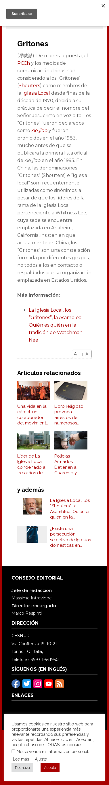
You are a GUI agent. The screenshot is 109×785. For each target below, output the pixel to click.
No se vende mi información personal (52, 751)
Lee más (21, 759)
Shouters (29, 85)
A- (87, 354)
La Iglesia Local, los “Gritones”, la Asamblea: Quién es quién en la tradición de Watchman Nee (56, 325)
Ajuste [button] (41, 759)
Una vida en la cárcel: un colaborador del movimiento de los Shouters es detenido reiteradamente (33, 415)
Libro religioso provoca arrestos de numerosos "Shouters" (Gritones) (68, 415)
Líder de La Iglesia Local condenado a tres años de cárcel (31, 465)
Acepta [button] (50, 767)
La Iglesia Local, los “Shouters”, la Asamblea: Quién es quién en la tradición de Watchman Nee (70, 509)
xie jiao (39, 130)
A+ (76, 354)
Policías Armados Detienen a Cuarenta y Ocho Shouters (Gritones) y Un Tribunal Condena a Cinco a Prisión (69, 465)
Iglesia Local (36, 93)
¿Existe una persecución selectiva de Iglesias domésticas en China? (70, 537)
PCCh (23, 63)
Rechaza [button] (22, 767)
